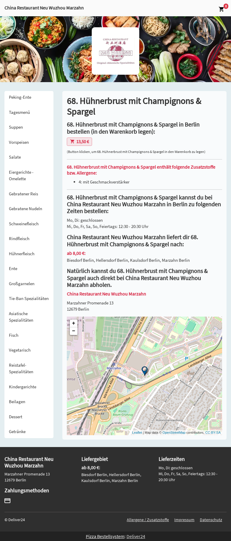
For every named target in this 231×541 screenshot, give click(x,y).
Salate (15, 157)
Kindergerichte (22, 387)
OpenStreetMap (174, 432)
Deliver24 (135, 536)
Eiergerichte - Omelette (21, 175)
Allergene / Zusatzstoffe (148, 519)
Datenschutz (211, 519)
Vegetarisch (20, 350)
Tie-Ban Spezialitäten (29, 298)
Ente (13, 268)
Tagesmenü (19, 112)
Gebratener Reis (23, 194)
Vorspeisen (19, 142)
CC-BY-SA (213, 432)
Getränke (17, 431)
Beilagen (17, 401)
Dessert (15, 416)
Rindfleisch (19, 238)
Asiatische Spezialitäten (21, 317)
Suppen (16, 127)
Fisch (13, 335)
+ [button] (73, 323)
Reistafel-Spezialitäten (21, 368)
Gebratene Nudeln (25, 208)
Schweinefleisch (24, 223)
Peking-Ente (20, 97)
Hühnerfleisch (21, 253)
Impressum (184, 519)
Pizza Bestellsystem (105, 536)
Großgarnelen (21, 283)
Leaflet (137, 432)
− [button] (73, 331)
